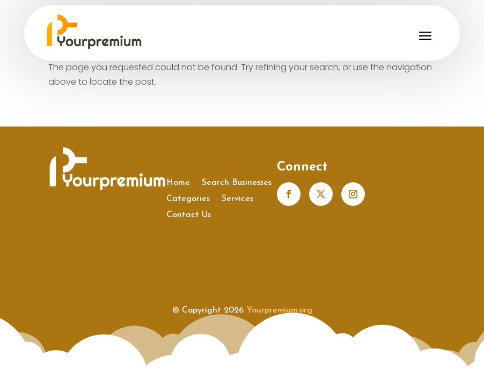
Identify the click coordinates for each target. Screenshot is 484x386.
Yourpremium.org (279, 310)
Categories (188, 199)
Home (178, 183)
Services (237, 199)
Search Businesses (237, 183)
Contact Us (188, 215)
